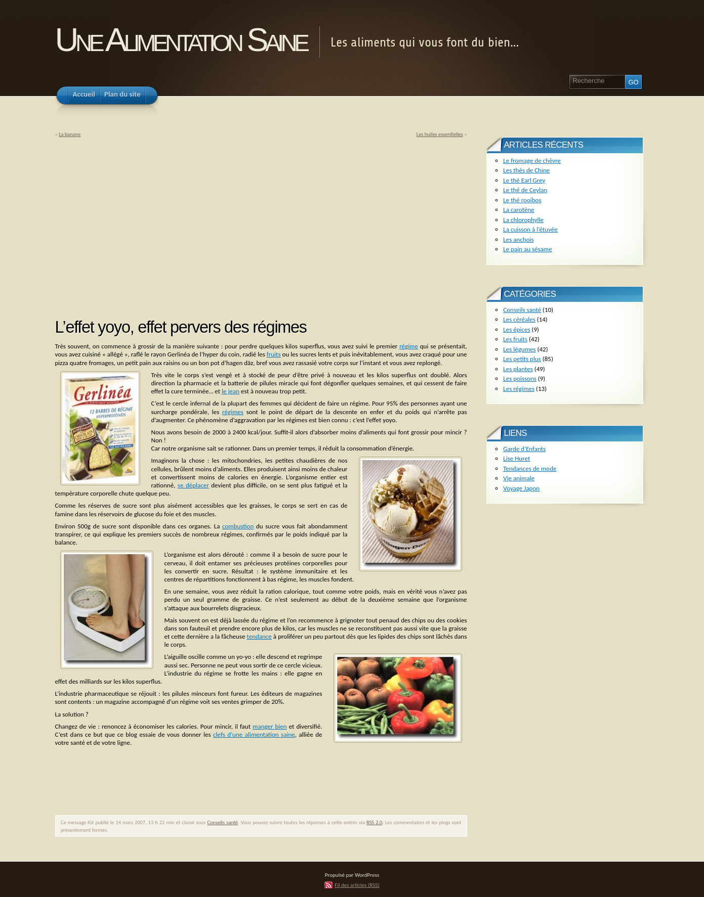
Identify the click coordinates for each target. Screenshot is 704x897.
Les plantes (517, 369)
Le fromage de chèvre (532, 160)
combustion (238, 526)
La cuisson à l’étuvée (530, 229)
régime (408, 346)
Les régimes (518, 388)
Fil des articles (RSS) (357, 884)
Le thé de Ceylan (525, 190)
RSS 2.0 (374, 822)
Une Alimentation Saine (181, 39)
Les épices (516, 329)
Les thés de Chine (526, 170)
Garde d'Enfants (524, 449)
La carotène (518, 209)
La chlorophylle (523, 219)
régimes (232, 412)
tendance (258, 636)
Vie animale (518, 478)
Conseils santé (222, 822)
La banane (69, 134)
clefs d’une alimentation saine (254, 734)
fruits (274, 354)
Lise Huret (516, 458)
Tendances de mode (529, 468)
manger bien (270, 726)
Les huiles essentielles (440, 134)
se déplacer (193, 485)
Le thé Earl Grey (524, 180)
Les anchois (518, 239)
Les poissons (519, 378)
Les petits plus (522, 359)
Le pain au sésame (527, 249)
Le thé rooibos (522, 200)
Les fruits (515, 339)
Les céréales (519, 319)
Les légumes (519, 349)
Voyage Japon (521, 488)
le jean (230, 391)
